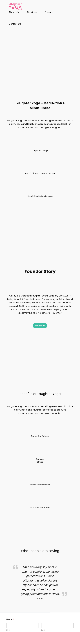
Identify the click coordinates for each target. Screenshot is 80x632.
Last (43, 630)
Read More (40, 325)
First (8, 630)
